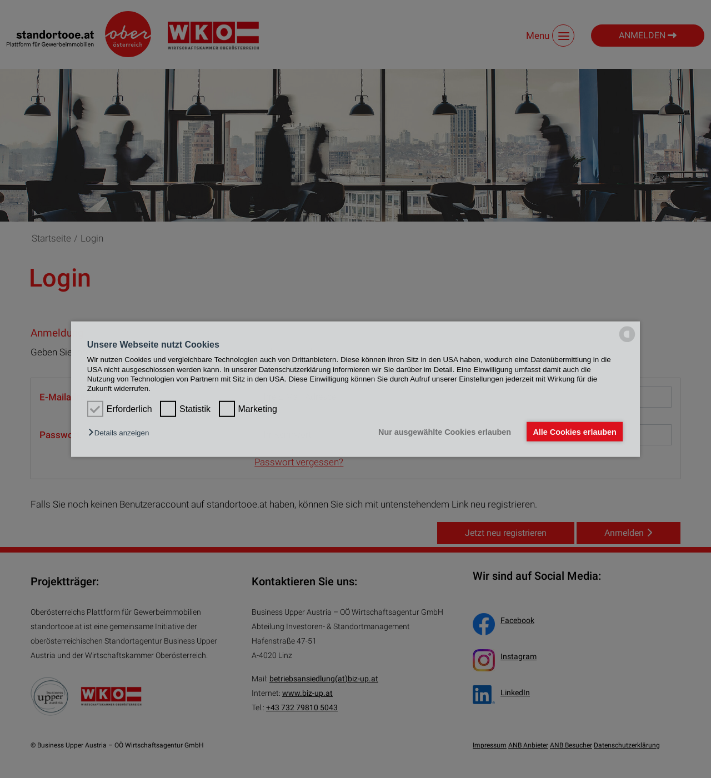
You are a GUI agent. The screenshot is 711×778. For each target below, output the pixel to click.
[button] (121, 433)
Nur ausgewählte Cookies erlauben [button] (444, 431)
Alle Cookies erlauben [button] (574, 431)
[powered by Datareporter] (627, 341)
